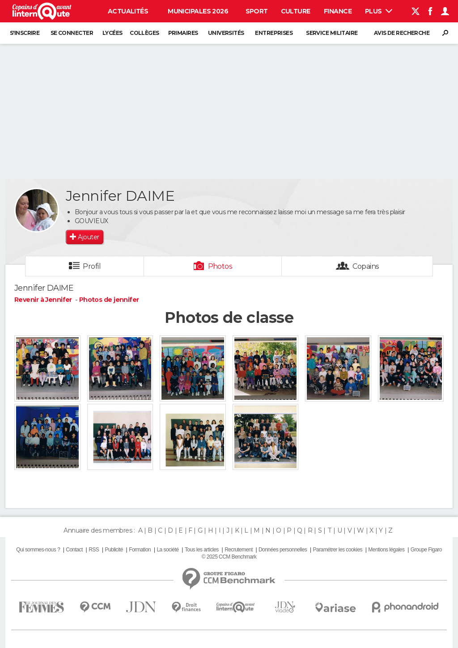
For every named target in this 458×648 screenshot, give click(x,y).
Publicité (114, 549)
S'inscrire (24, 33)
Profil (92, 266)
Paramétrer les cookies (337, 549)
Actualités (128, 11)
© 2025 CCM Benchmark (229, 557)
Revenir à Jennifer (43, 300)
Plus (378, 11)
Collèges (144, 33)
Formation (140, 549)
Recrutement (239, 549)
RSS (94, 549)
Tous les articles (202, 549)
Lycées (112, 33)
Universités (226, 33)
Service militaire (331, 33)
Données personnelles (283, 549)
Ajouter (88, 237)
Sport (257, 11)
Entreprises (274, 33)
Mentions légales (386, 549)
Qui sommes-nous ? (38, 549)
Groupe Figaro (426, 549)
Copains (365, 266)
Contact (74, 549)
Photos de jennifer (109, 300)
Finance (338, 11)
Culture (295, 11)
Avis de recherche (401, 33)
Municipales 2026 (198, 11)
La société (167, 549)
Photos (220, 266)
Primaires (183, 33)
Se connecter (72, 33)
